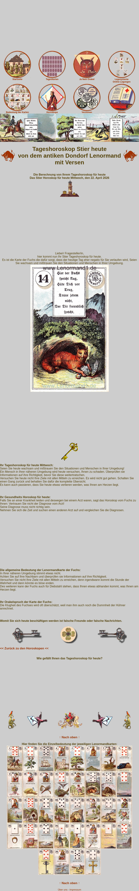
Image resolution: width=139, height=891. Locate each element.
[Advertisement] (69, 25)
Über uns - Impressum (69, 889)
